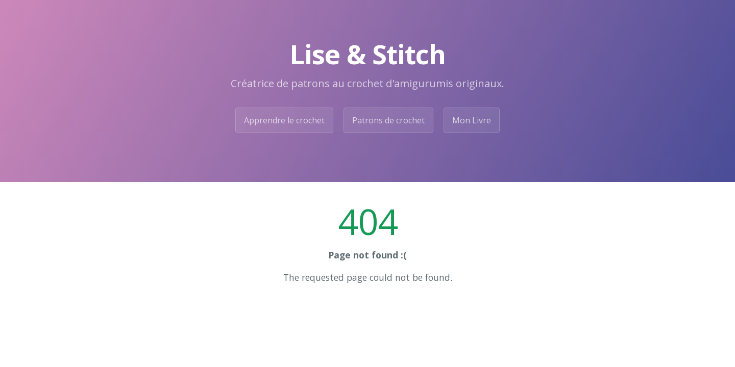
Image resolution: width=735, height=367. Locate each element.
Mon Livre (471, 120)
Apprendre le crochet (284, 120)
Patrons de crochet (388, 120)
